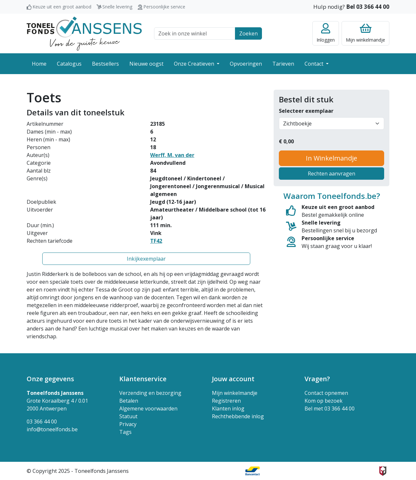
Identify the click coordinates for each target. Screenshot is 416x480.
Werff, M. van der (172, 155)
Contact (315, 63)
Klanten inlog (228, 408)
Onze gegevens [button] (50, 378)
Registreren (226, 400)
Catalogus (69, 63)
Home (39, 63)
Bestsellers (105, 63)
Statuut (128, 416)
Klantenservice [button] (142, 378)
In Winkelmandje (331, 158)
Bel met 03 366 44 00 (330, 408)
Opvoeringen (246, 63)
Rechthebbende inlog (238, 416)
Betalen (128, 400)
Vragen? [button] (317, 378)
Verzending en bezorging (150, 392)
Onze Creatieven (194, 63)
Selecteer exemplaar (306, 110)
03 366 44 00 (42, 421)
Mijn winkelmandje (234, 392)
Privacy (127, 424)
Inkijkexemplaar (146, 258)
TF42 (156, 240)
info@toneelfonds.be (52, 429)
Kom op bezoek (324, 400)
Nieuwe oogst (146, 63)
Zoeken (248, 33)
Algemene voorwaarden (148, 408)
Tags (125, 431)
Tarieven (283, 63)
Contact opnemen (326, 392)
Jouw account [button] (233, 378)
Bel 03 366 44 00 (367, 6)
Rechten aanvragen (331, 173)
